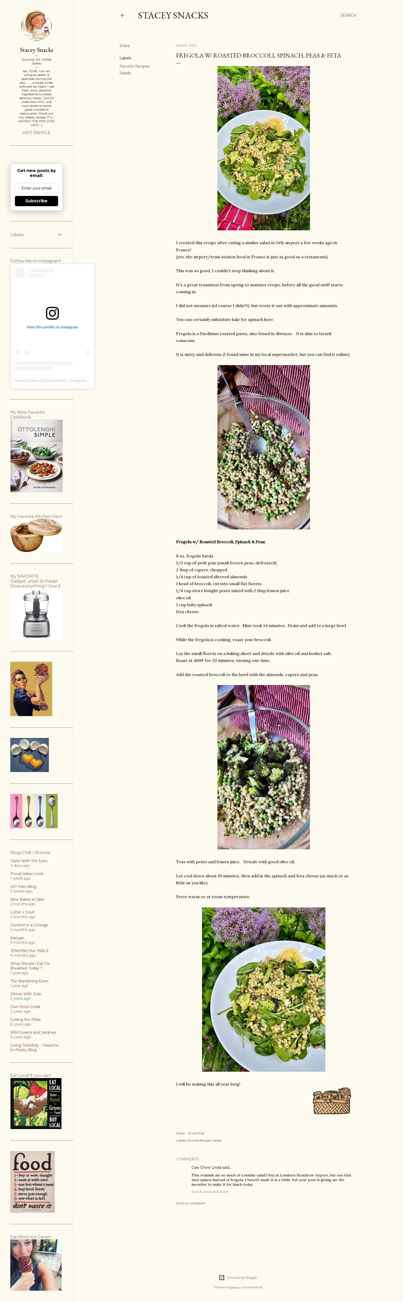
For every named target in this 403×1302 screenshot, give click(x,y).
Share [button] (125, 45)
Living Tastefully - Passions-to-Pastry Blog (34, 1047)
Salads (125, 73)
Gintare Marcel (252, 1287)
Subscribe (36, 200)
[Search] (348, 15)
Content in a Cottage (29, 925)
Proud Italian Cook (26, 873)
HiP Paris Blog (23, 886)
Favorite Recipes (135, 66)
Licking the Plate (25, 1019)
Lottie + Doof (22, 912)
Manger (17, 938)
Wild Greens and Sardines (33, 1032)
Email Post (196, 1133)
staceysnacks (55, 380)
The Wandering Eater (29, 981)
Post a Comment (191, 1203)
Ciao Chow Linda (206, 1167)
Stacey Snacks (173, 15)
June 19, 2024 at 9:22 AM (209, 1192)
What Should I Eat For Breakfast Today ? (30, 966)
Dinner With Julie (25, 994)
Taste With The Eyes (28, 861)
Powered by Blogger (238, 1278)
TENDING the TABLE (29, 950)
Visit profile (36, 132)
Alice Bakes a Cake (27, 899)
